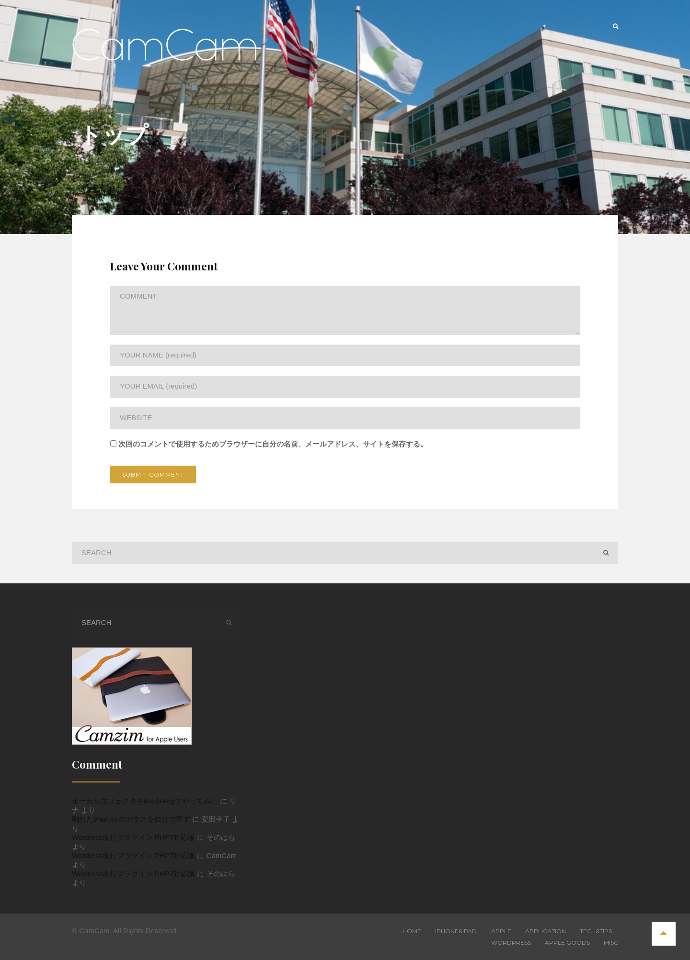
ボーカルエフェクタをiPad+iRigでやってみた (145, 801)
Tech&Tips (596, 931)
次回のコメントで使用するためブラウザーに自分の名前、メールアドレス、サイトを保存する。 (272, 444)
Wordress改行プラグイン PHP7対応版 (133, 837)
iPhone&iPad (456, 931)
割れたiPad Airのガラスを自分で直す (131, 819)
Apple (501, 931)
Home (411, 931)
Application (545, 931)
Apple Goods (567, 942)
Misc (611, 942)
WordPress (511, 942)
